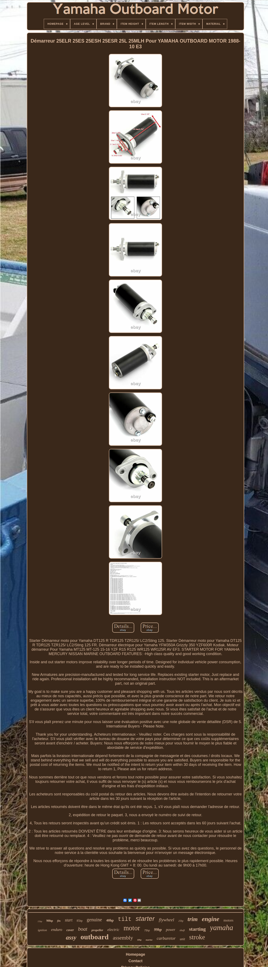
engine (210, 918)
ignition (42, 930)
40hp (110, 920)
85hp (79, 920)
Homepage (135, 954)
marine (149, 939)
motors (228, 920)
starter (145, 918)
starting (197, 929)
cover (70, 930)
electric (113, 929)
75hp (147, 930)
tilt (124, 919)
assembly (123, 938)
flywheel (166, 919)
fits (59, 920)
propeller (97, 930)
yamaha (221, 928)
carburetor (166, 938)
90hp (49, 920)
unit (182, 939)
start (69, 920)
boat (82, 929)
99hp (158, 930)
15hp (39, 921)
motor (132, 928)
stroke (197, 937)
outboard (95, 937)
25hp (180, 920)
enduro (56, 929)
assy (71, 937)
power (170, 930)
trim (193, 919)
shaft (182, 930)
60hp (139, 940)
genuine (94, 919)
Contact (136, 961)
